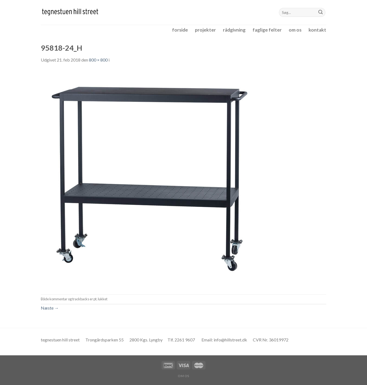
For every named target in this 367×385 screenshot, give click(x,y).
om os (295, 30)
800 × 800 (98, 59)
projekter (205, 30)
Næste (50, 307)
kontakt (317, 30)
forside (180, 30)
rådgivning (234, 30)
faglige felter (267, 30)
